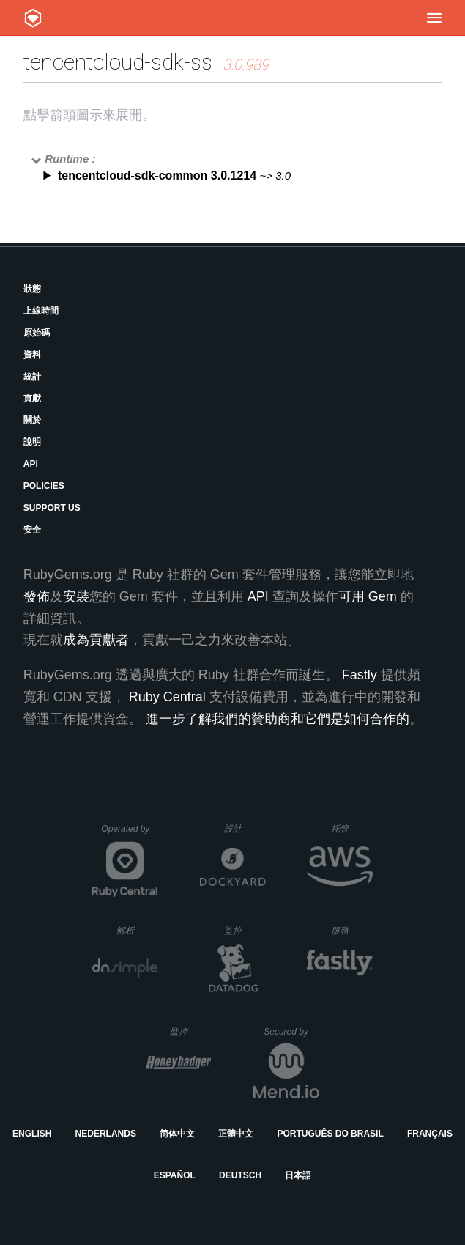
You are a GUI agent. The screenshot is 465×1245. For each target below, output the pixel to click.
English (31, 1133)
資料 (32, 355)
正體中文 (235, 1133)
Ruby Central (167, 697)
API (30, 464)
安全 (32, 530)
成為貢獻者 (96, 639)
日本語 (298, 1175)
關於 (32, 420)
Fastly (359, 675)
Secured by (291, 1032)
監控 (245, 930)
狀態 (32, 289)
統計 (32, 377)
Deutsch (240, 1175)
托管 (349, 828)
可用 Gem (367, 596)
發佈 (36, 596)
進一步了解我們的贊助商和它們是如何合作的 (277, 719)
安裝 (76, 596)
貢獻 (32, 398)
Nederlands (105, 1133)
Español (175, 1175)
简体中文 (177, 1133)
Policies (43, 486)
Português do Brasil (330, 1133)
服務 (351, 930)
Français (430, 1133)
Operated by (129, 834)
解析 (137, 930)
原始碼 (36, 333)
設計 (245, 828)
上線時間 (41, 311)
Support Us (52, 508)
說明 (32, 442)
